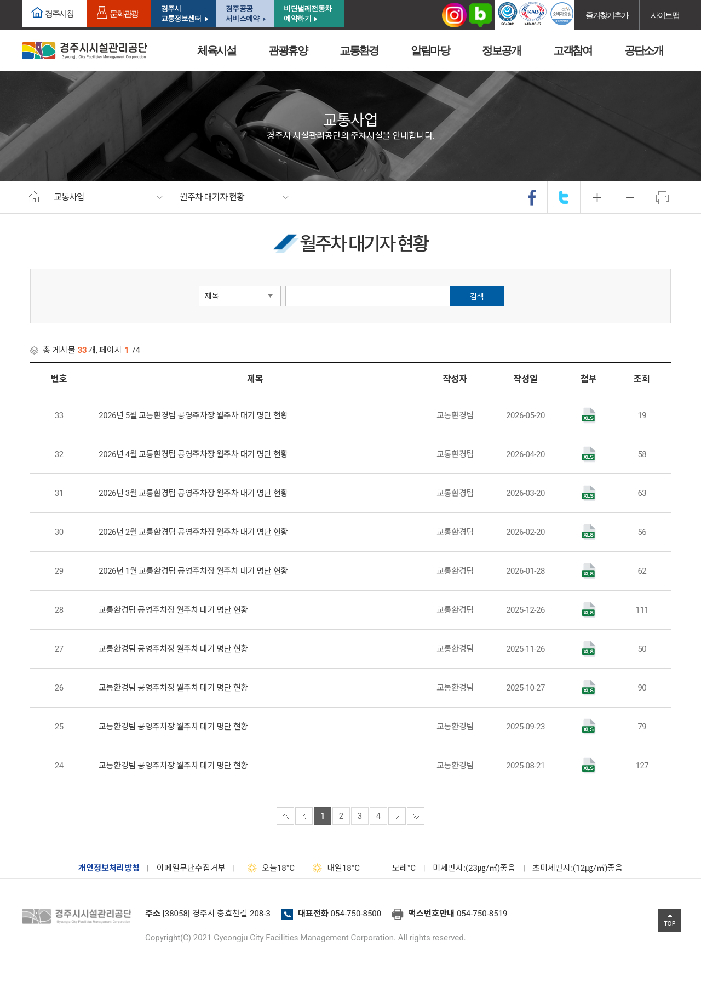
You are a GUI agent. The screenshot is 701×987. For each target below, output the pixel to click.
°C (394, 868)
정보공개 (501, 50)
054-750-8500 (356, 913)
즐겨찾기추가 (606, 15)
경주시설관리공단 (79, 916)
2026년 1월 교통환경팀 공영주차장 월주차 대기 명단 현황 (193, 571)
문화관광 (124, 13)
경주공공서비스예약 (242, 13)
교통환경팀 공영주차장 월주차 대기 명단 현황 (173, 610)
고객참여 (572, 50)
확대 (597, 197)
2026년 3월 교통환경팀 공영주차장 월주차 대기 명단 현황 (193, 493)
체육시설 (216, 50)
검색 (477, 296)
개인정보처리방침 (109, 868)
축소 (629, 197)
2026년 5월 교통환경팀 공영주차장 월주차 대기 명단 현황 (193, 415)
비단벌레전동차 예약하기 (308, 13)
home (33, 197)
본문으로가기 (24, 0)
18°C (269, 868)
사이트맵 (665, 15)
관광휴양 (287, 50)
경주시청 (59, 13)
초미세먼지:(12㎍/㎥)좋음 (577, 868)
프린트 (662, 197)
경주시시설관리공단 (84, 50)
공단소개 (643, 50)
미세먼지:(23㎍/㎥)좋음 (474, 868)
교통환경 (359, 50)
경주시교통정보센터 (181, 13)
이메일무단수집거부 (191, 868)
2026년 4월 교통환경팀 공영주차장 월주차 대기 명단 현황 (193, 454)
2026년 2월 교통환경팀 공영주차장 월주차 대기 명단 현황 (193, 532)
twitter (564, 197)
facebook (531, 197)
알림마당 (430, 50)
